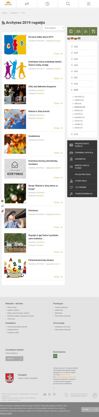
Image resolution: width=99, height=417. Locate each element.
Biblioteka (58, 313)
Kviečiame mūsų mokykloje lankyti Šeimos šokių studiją (44, 63)
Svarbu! (56, 264)
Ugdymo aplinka (13, 310)
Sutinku (86, 409)
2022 (76, 71)
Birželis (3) (79, 110)
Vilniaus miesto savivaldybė (28, 378)
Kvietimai (57, 69)
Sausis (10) (79, 128)
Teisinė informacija (80, 193)
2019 (23, 13)
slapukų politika (6, 413)
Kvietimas (33, 210)
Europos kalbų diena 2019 (40, 37)
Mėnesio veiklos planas (79, 166)
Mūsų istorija (11, 307)
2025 (76, 53)
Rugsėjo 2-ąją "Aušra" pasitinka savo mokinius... (43, 237)
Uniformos (11, 319)
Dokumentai (77, 159)
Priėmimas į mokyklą (81, 152)
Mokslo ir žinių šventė (38, 111)
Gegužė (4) (78, 114)
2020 (76, 84)
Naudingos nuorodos (62, 327)
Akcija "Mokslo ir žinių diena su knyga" (43, 187)
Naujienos (14, 13)
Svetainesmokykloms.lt (79, 396)
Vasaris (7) (79, 124)
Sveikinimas (34, 136)
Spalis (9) (78, 103)
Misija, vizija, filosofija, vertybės (18, 313)
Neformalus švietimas (63, 316)
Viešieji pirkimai (12, 330)
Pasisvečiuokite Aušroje (79, 145)
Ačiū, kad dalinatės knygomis (42, 86)
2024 (76, 59)
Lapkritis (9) (79, 100)
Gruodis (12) (79, 97)
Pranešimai (40, 93)
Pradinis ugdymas (61, 307)
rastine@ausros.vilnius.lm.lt (66, 377)
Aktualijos (40, 118)
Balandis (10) (80, 117)
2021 (76, 78)
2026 (76, 47)
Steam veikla (78, 181)
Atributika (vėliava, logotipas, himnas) (20, 316)
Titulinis (5, 13)
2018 (76, 134)
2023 (76, 65)
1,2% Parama (77, 187)
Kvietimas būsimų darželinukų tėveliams (42, 162)
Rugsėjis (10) (80, 107)
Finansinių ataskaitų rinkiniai (17, 327)
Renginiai (57, 41)
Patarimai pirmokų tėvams (41, 260)
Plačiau (57, 54)
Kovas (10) (78, 121)
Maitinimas (59, 310)
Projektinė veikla (83, 174)
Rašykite (10, 359)
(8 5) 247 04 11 (65, 375)
